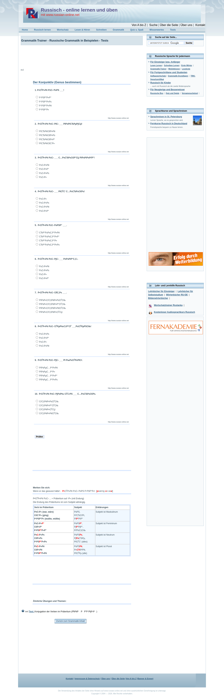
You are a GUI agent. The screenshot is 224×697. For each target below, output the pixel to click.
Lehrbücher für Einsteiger (161, 291)
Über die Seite (169, 25)
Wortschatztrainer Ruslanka (168, 305)
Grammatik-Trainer (158, 69)
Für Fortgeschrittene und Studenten (168, 72)
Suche (153, 25)
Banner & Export (145, 678)
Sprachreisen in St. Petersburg (166, 116)
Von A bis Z (139, 25)
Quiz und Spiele (172, 93)
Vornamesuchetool (190, 93)
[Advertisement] (79, 56)
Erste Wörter (186, 65)
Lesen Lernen (156, 65)
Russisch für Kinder (160, 82)
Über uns (186, 25)
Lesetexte (186, 69)
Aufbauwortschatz (158, 76)
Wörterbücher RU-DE (177, 295)
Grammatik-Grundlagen (178, 76)
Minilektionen (174, 69)
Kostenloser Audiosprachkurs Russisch (174, 312)
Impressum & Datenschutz (87, 678)
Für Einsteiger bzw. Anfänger (165, 62)
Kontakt (200, 25)
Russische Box (156, 93)
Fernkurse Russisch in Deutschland (168, 123)
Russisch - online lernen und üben (79, 10)
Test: (32, 611)
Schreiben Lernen (171, 65)
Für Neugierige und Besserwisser (167, 89)
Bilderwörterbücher (158, 298)
